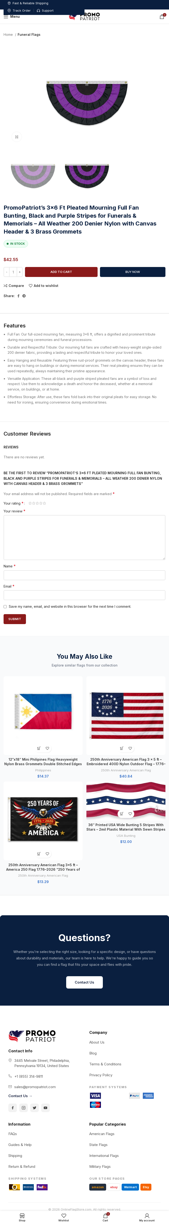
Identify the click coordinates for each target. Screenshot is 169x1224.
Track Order (127, 3)
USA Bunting (126, 835)
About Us (96, 1042)
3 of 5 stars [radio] (37, 503)
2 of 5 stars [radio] (33, 503)
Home (9, 34)
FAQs (12, 1134)
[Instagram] (23, 1108)
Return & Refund (21, 1166)
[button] (39, 748)
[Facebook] (12, 1108)
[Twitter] (34, 1108)
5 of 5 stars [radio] (44, 503)
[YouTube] (45, 1108)
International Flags (104, 1155)
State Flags (98, 1144)
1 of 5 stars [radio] (30, 503)
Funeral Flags (29, 34)
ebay (114, 1187)
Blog (93, 1053)
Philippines (43, 770)
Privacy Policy (100, 1075)
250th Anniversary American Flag (126, 770)
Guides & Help (20, 1144)
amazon (98, 1187)
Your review (14, 511)
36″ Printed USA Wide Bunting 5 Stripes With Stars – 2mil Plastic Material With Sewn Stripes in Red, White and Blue (125, 829)
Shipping (15, 1155)
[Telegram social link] (24, 296)
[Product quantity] (13, 272)
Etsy (146, 1187)
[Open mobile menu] (11, 16)
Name (10, 566)
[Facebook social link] (18, 296)
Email (9, 586)
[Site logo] (84, 16)
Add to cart (61, 272)
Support (153, 3)
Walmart (130, 1187)
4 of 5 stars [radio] (41, 503)
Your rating (14, 503)
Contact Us (84, 982)
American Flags (101, 1134)
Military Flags (100, 1166)
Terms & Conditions (105, 1064)
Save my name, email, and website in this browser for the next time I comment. (70, 606)
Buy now (132, 272)
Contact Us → (20, 1096)
